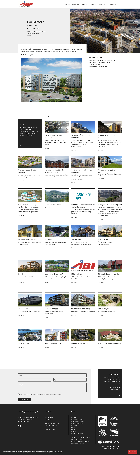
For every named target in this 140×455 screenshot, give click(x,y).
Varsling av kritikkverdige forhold (80, 437)
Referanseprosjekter (77, 423)
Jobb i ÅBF (75, 5)
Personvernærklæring (77, 433)
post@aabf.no (115, 390)
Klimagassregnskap (76, 439)
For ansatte (113, 5)
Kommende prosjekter (77, 421)
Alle (49, 116)
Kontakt (102, 5)
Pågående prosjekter (77, 419)
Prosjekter (65, 5)
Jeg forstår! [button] (132, 452)
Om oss (94, 5)
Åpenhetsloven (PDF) (77, 443)
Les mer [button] (59, 452)
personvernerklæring (56, 394)
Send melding (24, 399)
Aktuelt (85, 5)
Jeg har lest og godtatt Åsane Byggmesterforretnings (40, 394)
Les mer (47, 148)
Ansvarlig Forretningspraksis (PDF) (81, 441)
